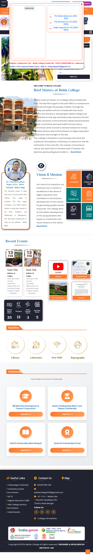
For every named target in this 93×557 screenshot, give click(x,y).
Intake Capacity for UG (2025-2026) (66, 28)
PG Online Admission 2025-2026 (66, 17)
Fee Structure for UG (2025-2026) (66, 23)
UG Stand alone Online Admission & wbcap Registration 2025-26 (65, 10)
